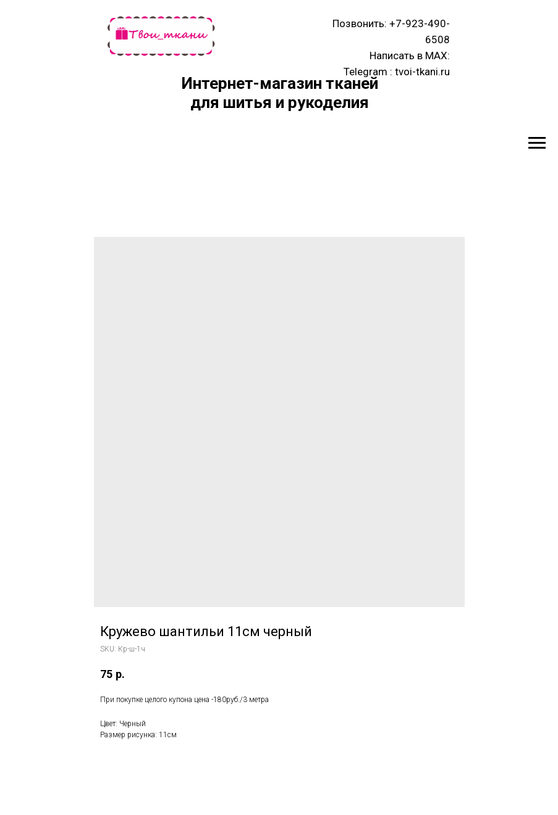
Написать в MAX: (410, 55)
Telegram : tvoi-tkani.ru (397, 71)
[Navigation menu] (537, 143)
